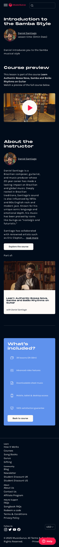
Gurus (7, 458)
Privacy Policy (11, 518)
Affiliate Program (13, 495)
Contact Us (10, 491)
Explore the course (18, 246)
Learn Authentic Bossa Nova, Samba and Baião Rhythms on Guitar (27, 300)
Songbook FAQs (12, 506)
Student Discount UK (16, 477)
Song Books (10, 454)
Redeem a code (12, 510)
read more (32, 237)
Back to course (20, 418)
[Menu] (6, 5)
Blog (6, 469)
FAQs (6, 503)
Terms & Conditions (15, 514)
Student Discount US (16, 480)
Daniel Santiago (27, 33)
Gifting (8, 462)
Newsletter (10, 473)
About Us (9, 488)
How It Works (11, 447)
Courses (8, 450)
